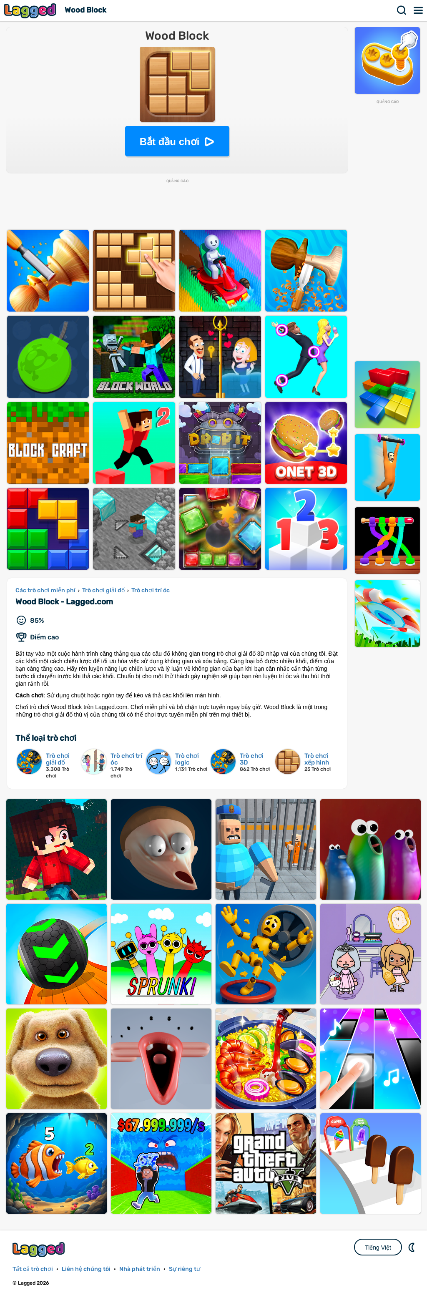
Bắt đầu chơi (170, 141)
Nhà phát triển (139, 1269)
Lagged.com (40, 1249)
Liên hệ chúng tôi (86, 1269)
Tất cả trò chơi (33, 1269)
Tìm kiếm (402, 10)
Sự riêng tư (184, 1269)
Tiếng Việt (378, 1247)
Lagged (31, 10)
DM (412, 1247)
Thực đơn (418, 10)
